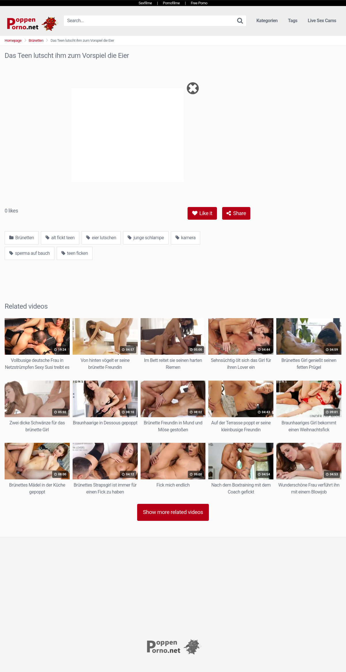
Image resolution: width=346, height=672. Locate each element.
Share (236, 213)
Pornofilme (171, 3)
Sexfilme (145, 3)
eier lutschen (101, 237)
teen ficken (74, 253)
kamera (185, 237)
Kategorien (267, 20)
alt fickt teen (60, 237)
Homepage (13, 40)
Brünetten (36, 40)
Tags (293, 20)
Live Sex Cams (322, 20)
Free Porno (199, 3)
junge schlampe (146, 237)
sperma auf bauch (29, 253)
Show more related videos (173, 512)
